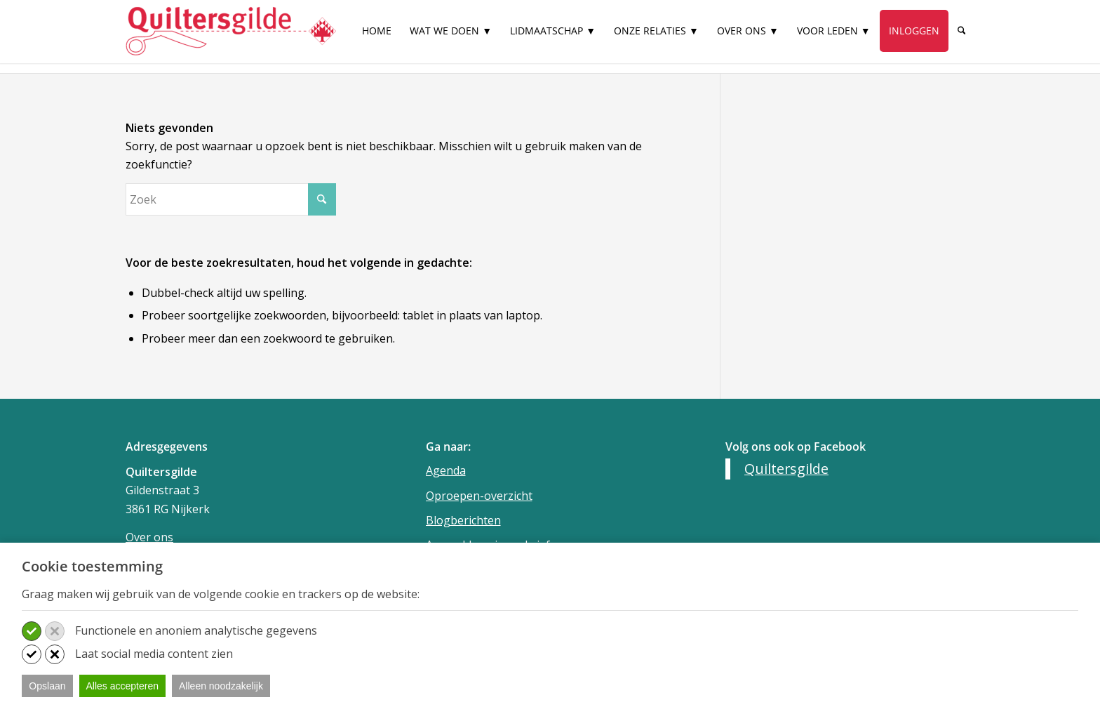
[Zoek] (961, 31)
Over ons (149, 537)
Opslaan (47, 686)
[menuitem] (377, 37)
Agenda (446, 470)
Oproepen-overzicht (479, 495)
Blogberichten (463, 520)
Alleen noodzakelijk (221, 686)
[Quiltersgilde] (231, 31)
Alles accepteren (122, 686)
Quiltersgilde (786, 468)
